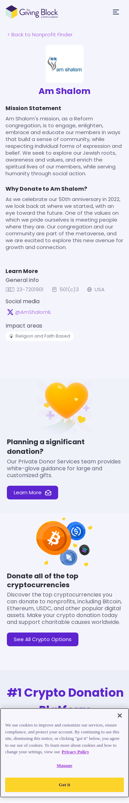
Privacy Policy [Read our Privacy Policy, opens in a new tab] (75, 751)
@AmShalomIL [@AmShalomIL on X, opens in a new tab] (33, 312)
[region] (64, 753)
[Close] (119, 715)
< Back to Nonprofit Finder (40, 34)
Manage (65, 765)
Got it (64, 784)
